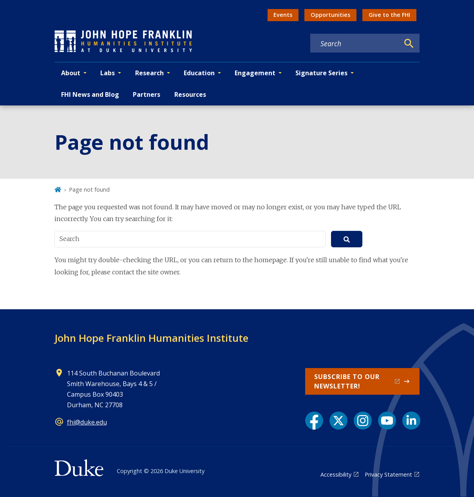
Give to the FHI (389, 14)
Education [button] (199, 73)
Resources (190, 94)
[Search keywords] (355, 43)
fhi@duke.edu (87, 422)
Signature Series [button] (321, 73)
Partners (146, 94)
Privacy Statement (388, 474)
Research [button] (149, 73)
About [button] (70, 73)
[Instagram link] (363, 421)
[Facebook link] (314, 421)
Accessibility (335, 474)
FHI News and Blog (90, 94)
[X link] (338, 421)
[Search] (409, 43)
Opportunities (330, 14)
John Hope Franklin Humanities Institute (151, 338)
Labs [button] (107, 73)
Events (282, 14)
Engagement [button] (255, 73)
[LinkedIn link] (411, 421)
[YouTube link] (387, 421)
